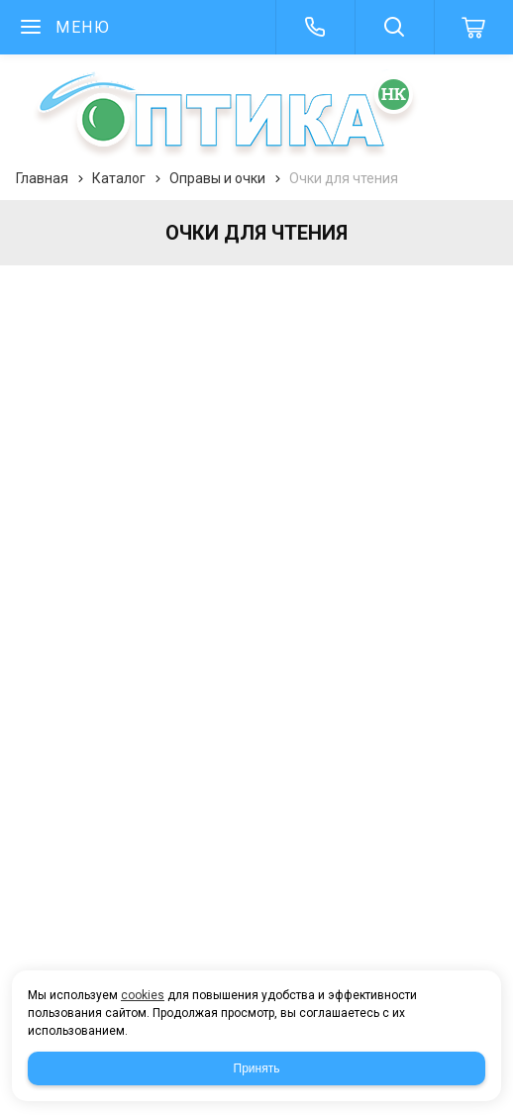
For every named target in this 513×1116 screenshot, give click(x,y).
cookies (142, 995)
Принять (257, 1068)
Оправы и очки (217, 178)
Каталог (119, 178)
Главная (42, 178)
